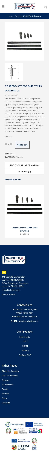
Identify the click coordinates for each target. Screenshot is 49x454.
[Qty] (9, 144)
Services (5, 380)
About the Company (10, 371)
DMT (25, 341)
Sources (5, 393)
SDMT (25, 346)
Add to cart (22, 145)
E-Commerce (7, 384)
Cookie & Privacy (11, 290)
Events (5, 389)
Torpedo (19, 157)
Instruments (24, 337)
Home (10, 16)
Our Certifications (10, 375)
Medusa (25, 350)
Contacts (6, 402)
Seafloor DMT (25, 355)
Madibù (12, 294)
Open (4, 398)
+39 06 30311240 (29, 316)
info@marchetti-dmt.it (28, 321)
